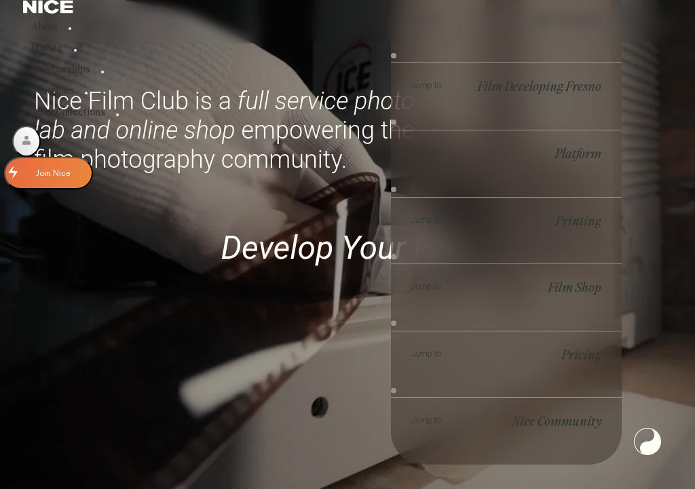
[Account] (26, 141)
